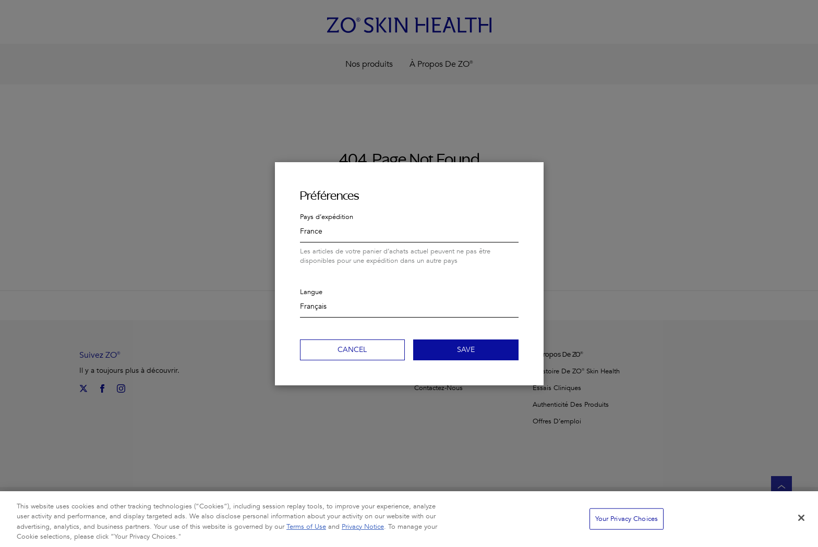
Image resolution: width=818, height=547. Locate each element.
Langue (311, 292)
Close (531, 174)
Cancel (352, 350)
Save (466, 350)
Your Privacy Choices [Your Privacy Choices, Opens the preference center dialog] (626, 523)
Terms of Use (306, 531)
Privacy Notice (363, 531)
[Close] (801, 522)
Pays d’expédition (326, 217)
